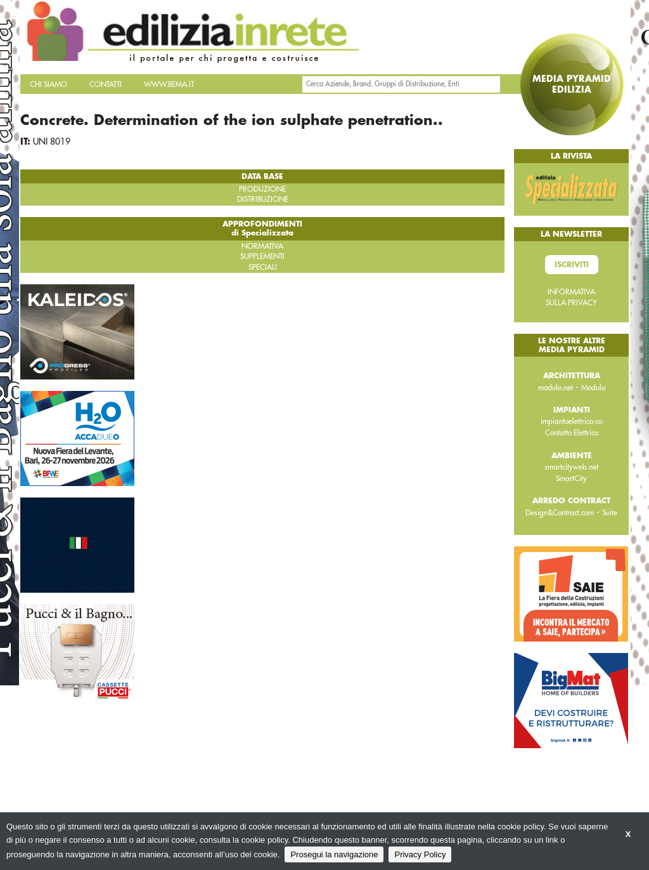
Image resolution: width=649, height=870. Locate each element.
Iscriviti (572, 264)
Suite (609, 513)
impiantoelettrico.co (571, 421)
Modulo (593, 388)
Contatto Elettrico (571, 433)
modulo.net (555, 388)
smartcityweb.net (571, 467)
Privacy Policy (420, 854)
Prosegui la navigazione (334, 854)
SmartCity (571, 478)
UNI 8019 (51, 141)
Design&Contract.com (559, 513)
